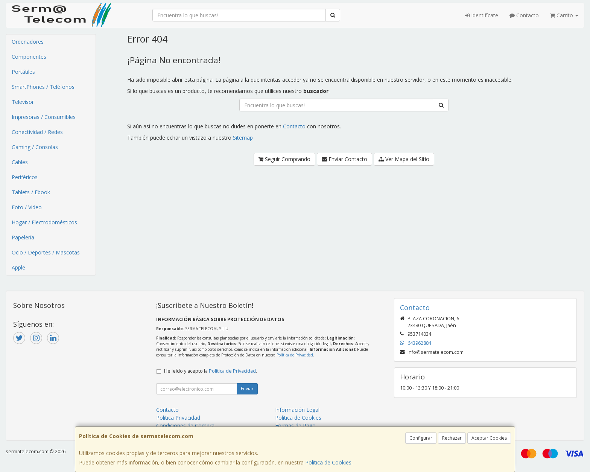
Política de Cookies (328, 462)
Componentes (29, 56)
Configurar (420, 438)
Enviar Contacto (344, 159)
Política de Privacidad (295, 355)
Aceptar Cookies (489, 438)
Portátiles (23, 71)
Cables (20, 162)
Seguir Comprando (284, 159)
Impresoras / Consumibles (44, 116)
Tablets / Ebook (31, 192)
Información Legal (297, 409)
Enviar (247, 388)
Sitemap (243, 137)
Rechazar (452, 438)
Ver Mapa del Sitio (404, 159)
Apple (18, 267)
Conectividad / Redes (37, 132)
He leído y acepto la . (210, 371)
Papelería (23, 237)
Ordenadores (28, 41)
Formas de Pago (295, 425)
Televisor (23, 101)
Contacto (524, 15)
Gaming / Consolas (35, 147)
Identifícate (481, 15)
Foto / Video (27, 207)
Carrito (564, 15)
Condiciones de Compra (185, 425)
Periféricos (25, 177)
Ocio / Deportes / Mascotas (46, 252)
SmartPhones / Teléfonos (43, 86)
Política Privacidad (178, 417)
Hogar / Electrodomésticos (44, 222)
